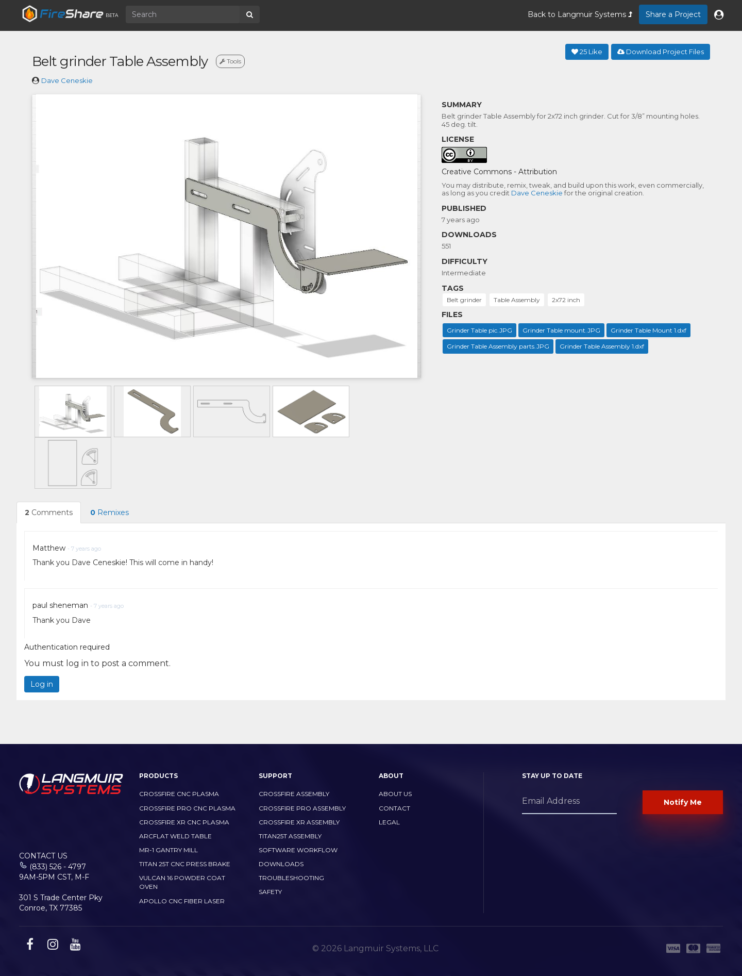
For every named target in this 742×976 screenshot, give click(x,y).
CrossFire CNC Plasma (179, 794)
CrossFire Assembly (294, 794)
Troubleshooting (291, 878)
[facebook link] (28, 946)
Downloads (281, 864)
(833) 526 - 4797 (57, 866)
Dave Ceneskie (67, 80)
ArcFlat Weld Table (175, 836)
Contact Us (43, 856)
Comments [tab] (49, 512)
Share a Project (673, 14)
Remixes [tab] (109, 512)
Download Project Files (660, 51)
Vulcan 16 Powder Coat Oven (182, 882)
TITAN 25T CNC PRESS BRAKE (184, 864)
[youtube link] (74, 946)
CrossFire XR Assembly (299, 822)
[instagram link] (51, 946)
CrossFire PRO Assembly (302, 808)
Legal (389, 822)
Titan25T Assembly (290, 836)
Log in (41, 684)
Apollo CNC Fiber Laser (182, 901)
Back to (580, 14)
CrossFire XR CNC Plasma (184, 822)
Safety (270, 892)
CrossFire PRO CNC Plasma (187, 808)
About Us (395, 794)
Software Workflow (298, 850)
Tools (230, 61)
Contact (394, 808)
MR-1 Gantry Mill (168, 850)
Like (586, 51)
